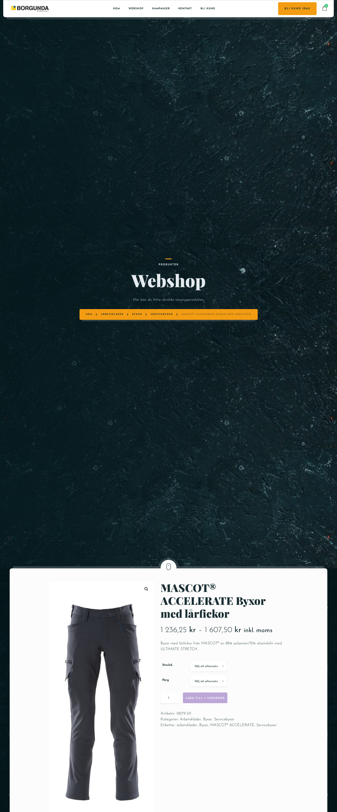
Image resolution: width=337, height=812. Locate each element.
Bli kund (208, 8)
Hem (116, 8)
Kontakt (185, 8)
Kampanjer (161, 8)
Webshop (136, 8)
